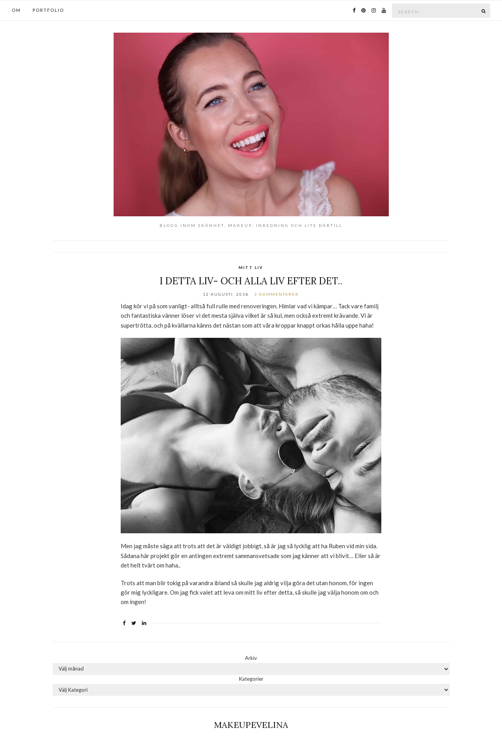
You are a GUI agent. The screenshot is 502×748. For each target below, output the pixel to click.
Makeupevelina (251, 724)
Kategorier (251, 679)
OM (16, 10)
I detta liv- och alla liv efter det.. (251, 281)
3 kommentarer (276, 294)
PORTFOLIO (48, 10)
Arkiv (251, 658)
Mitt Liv (251, 267)
